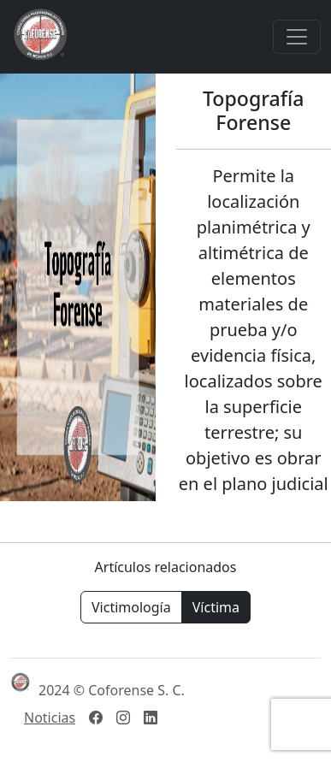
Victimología (131, 607)
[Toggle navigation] (297, 37)
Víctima (215, 607)
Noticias (49, 717)
